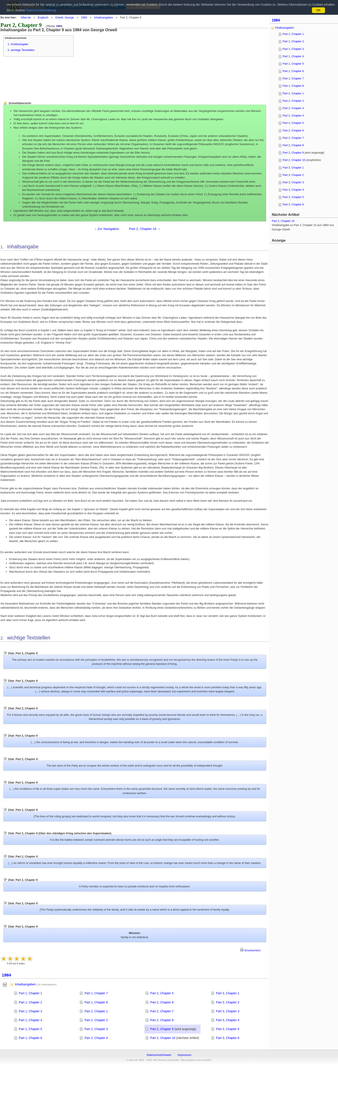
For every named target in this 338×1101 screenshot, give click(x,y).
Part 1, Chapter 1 (30, 993)
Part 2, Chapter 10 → (145, 229)
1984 (84, 17)
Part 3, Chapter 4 (227, 1020)
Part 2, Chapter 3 (96, 1029)
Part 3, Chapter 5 (227, 1029)
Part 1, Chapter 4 (30, 1020)
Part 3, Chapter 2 (227, 1002)
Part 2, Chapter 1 (96, 1011)
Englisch (43, 17)
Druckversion (250, 950)
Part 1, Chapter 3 (30, 1011)
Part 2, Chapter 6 (161, 1002)
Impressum (184, 1055)
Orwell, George (64, 17)
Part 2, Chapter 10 (162, 1038)
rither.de (26, 17)
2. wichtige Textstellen (21, 50)
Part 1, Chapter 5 (30, 1029)
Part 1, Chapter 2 (30, 1002)
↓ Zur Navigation (107, 229)
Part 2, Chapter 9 (161, 1029)
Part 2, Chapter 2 (96, 1020)
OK (318, 10)
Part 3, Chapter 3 (227, 1011)
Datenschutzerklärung (41, 10)
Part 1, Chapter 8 (96, 1002)
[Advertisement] (115, 62)
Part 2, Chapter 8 (161, 1020)
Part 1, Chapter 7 (96, 993)
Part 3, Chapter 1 (227, 993)
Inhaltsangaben (103, 17)
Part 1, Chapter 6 (30, 1038)
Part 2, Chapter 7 (161, 1011)
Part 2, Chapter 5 (161, 993)
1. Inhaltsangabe (18, 44)
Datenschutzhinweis (159, 1055)
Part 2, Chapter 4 (96, 1038)
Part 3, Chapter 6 (227, 1038)
